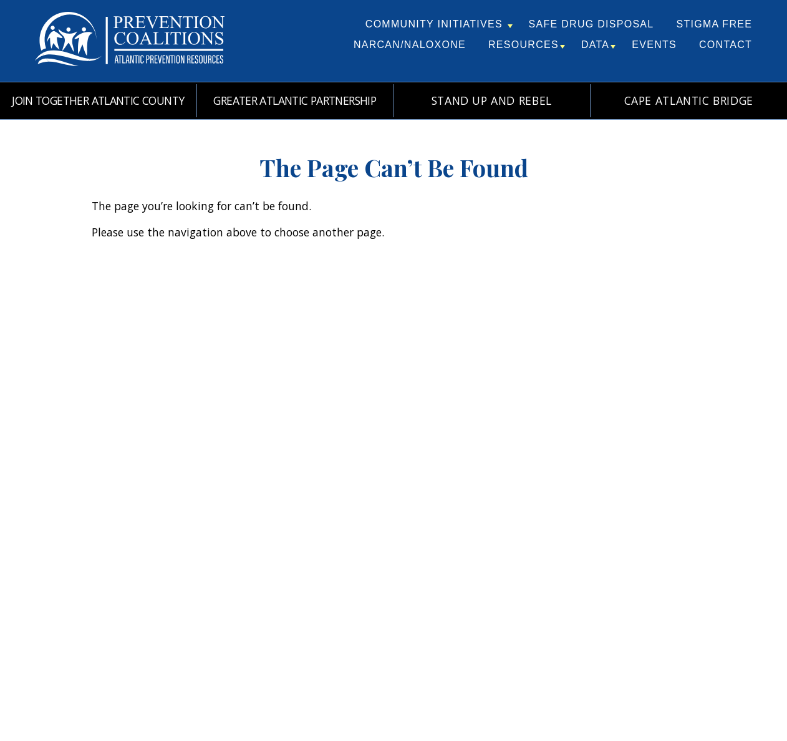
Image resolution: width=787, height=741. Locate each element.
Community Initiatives (439, 24)
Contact (725, 44)
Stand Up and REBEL (492, 100)
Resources (526, 44)
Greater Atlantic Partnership (294, 100)
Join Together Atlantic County (98, 100)
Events (654, 44)
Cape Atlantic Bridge (688, 100)
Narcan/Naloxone (410, 44)
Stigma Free (714, 24)
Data (598, 44)
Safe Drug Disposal (591, 24)
